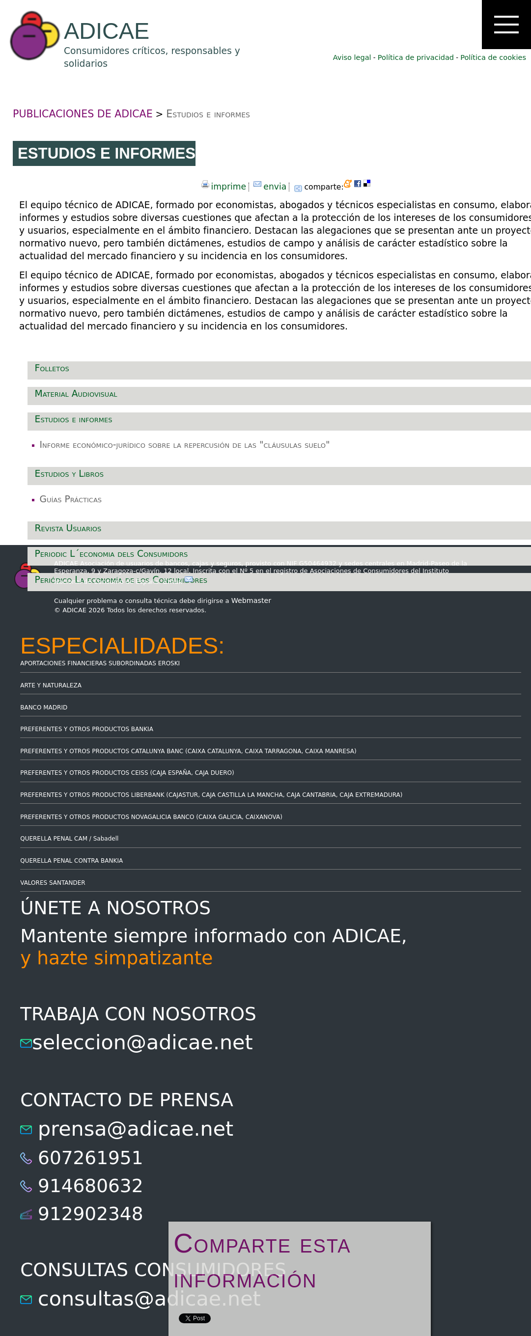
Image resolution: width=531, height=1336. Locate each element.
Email (178, 581)
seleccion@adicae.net (142, 1042)
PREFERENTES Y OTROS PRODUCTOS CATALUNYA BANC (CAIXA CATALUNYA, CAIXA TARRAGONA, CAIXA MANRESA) (188, 751)
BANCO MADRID (43, 707)
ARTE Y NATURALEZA (51, 685)
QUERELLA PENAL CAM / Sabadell (69, 838)
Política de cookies (493, 57)
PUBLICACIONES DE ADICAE (83, 114)
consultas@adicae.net (149, 1298)
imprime (228, 186)
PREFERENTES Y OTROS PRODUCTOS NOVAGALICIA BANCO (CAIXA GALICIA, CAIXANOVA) (151, 817)
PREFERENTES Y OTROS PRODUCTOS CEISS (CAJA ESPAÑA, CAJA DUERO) (127, 772)
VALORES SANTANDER (52, 882)
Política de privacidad (416, 57)
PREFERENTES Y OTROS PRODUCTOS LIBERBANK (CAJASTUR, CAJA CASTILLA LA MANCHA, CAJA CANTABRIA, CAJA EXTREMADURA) (211, 794)
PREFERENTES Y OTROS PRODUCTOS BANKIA (86, 729)
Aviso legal (352, 57)
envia (274, 186)
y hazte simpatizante (116, 958)
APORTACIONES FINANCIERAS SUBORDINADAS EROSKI (100, 663)
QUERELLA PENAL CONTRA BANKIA (71, 860)
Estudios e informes (208, 114)
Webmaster (251, 600)
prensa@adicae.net (135, 1129)
